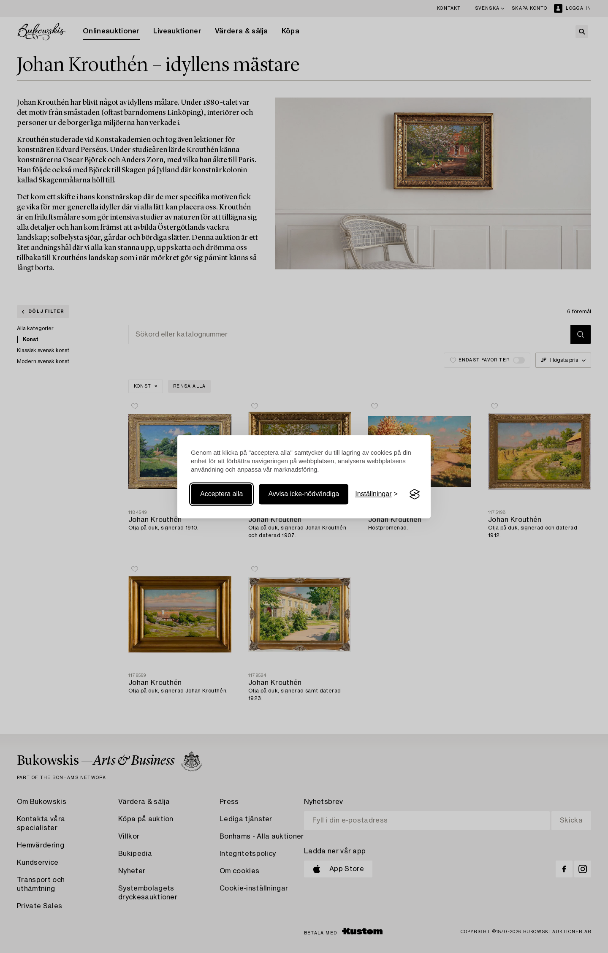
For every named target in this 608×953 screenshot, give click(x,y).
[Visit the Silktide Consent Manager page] (414, 494)
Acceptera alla (221, 494)
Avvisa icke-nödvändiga (303, 494)
